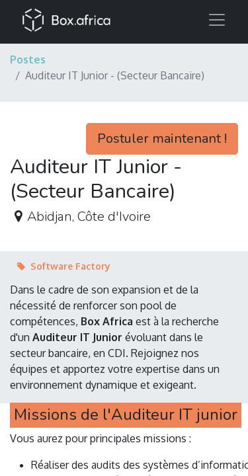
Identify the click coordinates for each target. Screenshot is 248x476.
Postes (28, 59)
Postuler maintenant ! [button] (162, 138)
